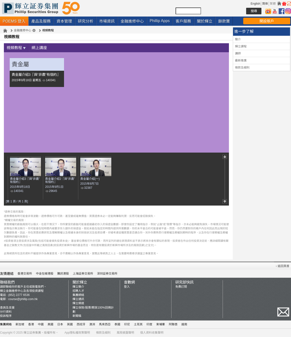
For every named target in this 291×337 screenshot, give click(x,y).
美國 (50, 324)
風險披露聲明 (125, 333)
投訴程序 (6, 316)
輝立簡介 (78, 287)
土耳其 (138, 324)
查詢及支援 (7, 308)
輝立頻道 (78, 303)
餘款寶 (224, 21)
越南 (184, 324)
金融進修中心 (132, 21)
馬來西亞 (105, 324)
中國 (41, 324)
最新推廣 (241, 60)
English (255, 3)
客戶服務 (183, 21)
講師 (238, 53)
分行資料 (6, 312)
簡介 (238, 39)
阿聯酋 (173, 324)
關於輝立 (204, 21)
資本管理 (64, 21)
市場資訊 (107, 21)
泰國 (117, 324)
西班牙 (81, 324)
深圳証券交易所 (107, 274)
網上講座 (39, 48)
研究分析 (85, 21)
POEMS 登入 (14, 21)
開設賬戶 (266, 21)
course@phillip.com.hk (23, 299)
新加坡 (20, 324)
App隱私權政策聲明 (77, 333)
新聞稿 (77, 316)
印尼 (127, 324)
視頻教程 (16, 48)
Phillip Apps (160, 21)
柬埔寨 (160, 324)
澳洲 (92, 324)
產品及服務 (41, 21)
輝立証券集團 (32, 333)
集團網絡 (78, 295)
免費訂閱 (181, 287)
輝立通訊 (78, 299)
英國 (70, 324)
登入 (127, 287)
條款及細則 (242, 67)
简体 (265, 3)
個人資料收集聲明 (151, 333)
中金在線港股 (44, 274)
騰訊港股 (63, 274)
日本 (60, 324)
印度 (149, 324)
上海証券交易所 (83, 274)
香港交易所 (24, 274)
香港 (31, 324)
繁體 (273, 3)
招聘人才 (78, 291)
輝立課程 (241, 46)
